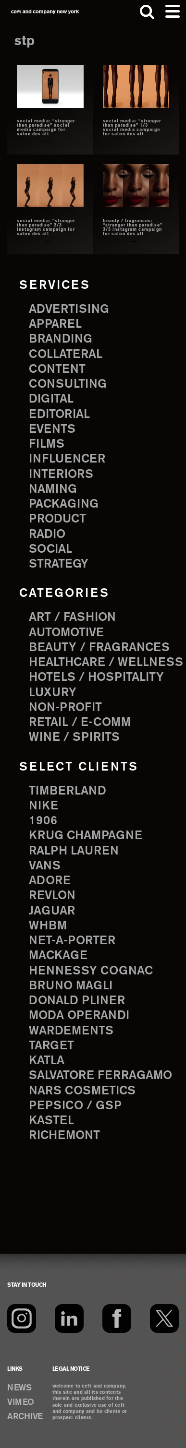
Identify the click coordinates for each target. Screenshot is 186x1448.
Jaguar (52, 911)
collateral (65, 354)
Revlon (52, 895)
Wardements (71, 1031)
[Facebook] (116, 1318)
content (57, 369)
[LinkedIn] (69, 1318)
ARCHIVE (25, 1417)
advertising (69, 309)
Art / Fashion (72, 617)
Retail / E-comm (80, 722)
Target (51, 1046)
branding (60, 339)
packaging (64, 504)
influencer (67, 459)
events (52, 429)
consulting (68, 384)
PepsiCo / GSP (75, 1106)
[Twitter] (164, 1318)
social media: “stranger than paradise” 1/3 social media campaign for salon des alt (132, 127)
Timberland (67, 791)
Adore (50, 881)
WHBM (48, 926)
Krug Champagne (85, 836)
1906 (43, 821)
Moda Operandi (79, 1015)
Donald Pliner (77, 1001)
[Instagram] (21, 1318)
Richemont (64, 1135)
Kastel (51, 1121)
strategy (58, 564)
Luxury (52, 693)
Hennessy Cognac (91, 971)
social (50, 549)
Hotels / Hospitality (96, 677)
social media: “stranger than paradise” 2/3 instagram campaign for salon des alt (46, 227)
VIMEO (20, 1402)
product (57, 519)
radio (47, 534)
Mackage (58, 955)
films (46, 444)
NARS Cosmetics (82, 1091)
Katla (46, 1061)
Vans (45, 866)
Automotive (66, 633)
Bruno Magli (70, 986)
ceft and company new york (45, 11)
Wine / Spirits (74, 737)
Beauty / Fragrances (99, 647)
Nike (43, 806)
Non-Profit (65, 707)
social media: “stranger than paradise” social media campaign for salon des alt (46, 127)
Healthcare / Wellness (106, 662)
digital (51, 399)
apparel (55, 324)
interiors (61, 474)
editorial (59, 414)
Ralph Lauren (74, 851)
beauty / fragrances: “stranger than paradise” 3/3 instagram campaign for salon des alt (132, 227)
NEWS (19, 1388)
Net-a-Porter (72, 941)
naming (53, 489)
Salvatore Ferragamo (100, 1075)
